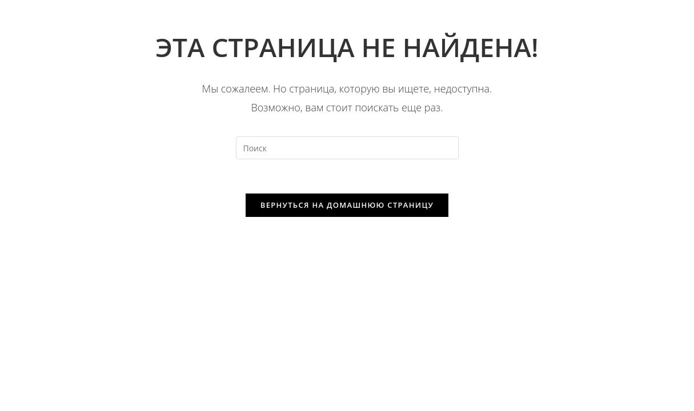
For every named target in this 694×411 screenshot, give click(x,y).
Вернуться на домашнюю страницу (347, 205)
